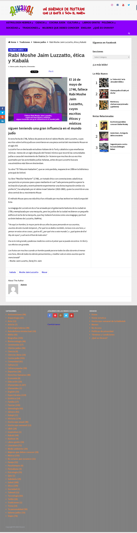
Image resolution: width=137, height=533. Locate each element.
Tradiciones (30, 28)
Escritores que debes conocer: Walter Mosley (119, 123)
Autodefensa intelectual (20, 331)
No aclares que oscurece (19, 458)
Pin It (51, 71)
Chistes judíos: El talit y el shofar (119, 91)
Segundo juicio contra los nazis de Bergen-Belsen (118, 146)
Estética (12, 398)
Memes (95, 324)
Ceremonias (13, 344)
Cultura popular (15, 368)
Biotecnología (15, 341)
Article (11, 324)
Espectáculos (14, 395)
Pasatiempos (14, 465)
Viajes (10, 515)
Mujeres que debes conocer (60, 28)
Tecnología (13, 495)
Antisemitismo (15, 314)
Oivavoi (22, 527)
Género (11, 411)
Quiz (10, 475)
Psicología (13, 472)
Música (11, 455)
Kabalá (11, 435)
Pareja (11, 462)
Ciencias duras (15, 354)
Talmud (11, 492)
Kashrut (11, 438)
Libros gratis (91, 22)
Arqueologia (13, 317)
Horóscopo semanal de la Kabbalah (108, 321)
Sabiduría (12, 479)
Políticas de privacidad (102, 331)
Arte (10, 321)
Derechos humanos (17, 374)
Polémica (108, 22)
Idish (10, 428)
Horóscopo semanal (17, 425)
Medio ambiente (15, 448)
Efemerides (31, 66)
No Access (97, 327)
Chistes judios (14, 348)
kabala (13, 272)
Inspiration (13, 432)
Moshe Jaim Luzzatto (28, 272)
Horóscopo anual (16, 421)
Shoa (10, 485)
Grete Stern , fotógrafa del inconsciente (119, 134)
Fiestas (11, 405)
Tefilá (10, 499)
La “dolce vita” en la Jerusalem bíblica (117, 80)
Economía (12, 378)
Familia (11, 401)
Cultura (72, 22)
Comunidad (13, 361)
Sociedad (12, 28)
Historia (11, 418)
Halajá (11, 415)
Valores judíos (16, 49)
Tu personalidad (15, 509)
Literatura (13, 445)
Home (94, 314)
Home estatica (99, 317)
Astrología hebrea (18, 22)
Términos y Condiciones (103, 334)
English (86, 28)
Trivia (10, 505)
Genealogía (13, 408)
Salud (10, 482)
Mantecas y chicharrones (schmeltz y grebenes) (119, 104)
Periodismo (13, 468)
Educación (13, 381)
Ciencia (40, 22)
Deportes (12, 371)
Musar (44, 272)
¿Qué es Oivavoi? (103, 28)
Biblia (10, 334)
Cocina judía (57, 22)
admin (24, 285)
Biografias (23, 66)
